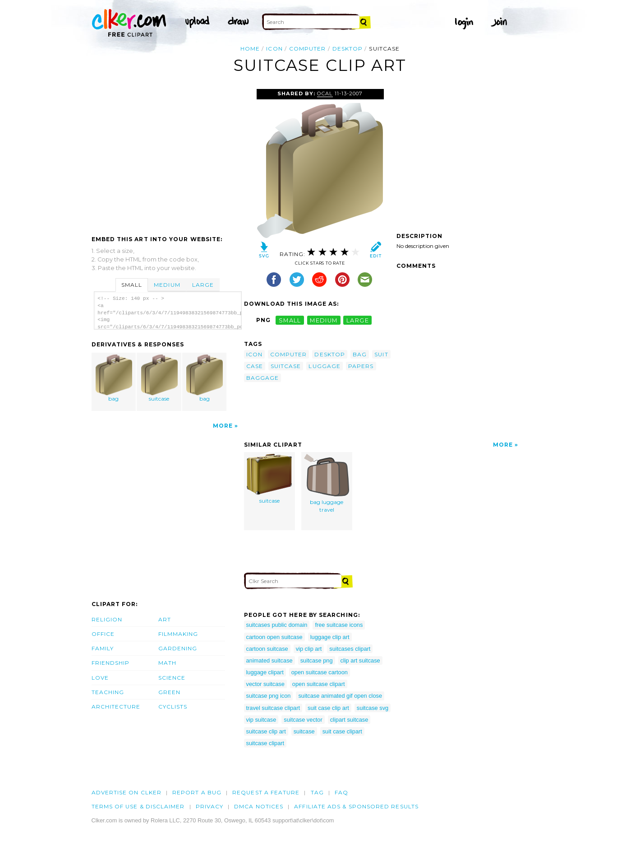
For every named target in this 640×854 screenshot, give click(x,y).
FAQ (341, 792)
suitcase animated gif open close (340, 695)
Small (131, 284)
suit (381, 354)
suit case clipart (342, 731)
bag (113, 378)
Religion (107, 619)
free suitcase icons (339, 624)
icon (274, 48)
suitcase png (316, 660)
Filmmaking (178, 633)
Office (103, 633)
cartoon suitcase (267, 648)
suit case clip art (328, 708)
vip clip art (309, 648)
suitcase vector (303, 719)
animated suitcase (269, 660)
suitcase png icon (268, 695)
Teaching (108, 692)
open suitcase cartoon (319, 672)
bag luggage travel (326, 483)
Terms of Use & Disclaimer (138, 806)
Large (203, 284)
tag (317, 792)
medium (324, 320)
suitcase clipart (265, 743)
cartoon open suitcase (274, 637)
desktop (347, 48)
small (290, 320)
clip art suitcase (360, 660)
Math (167, 662)
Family (103, 648)
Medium (167, 284)
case (254, 366)
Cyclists (173, 706)
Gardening (178, 648)
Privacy (210, 806)
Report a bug (196, 792)
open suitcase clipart (318, 684)
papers (360, 366)
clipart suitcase (349, 719)
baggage (262, 377)
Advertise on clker (126, 792)
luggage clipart (265, 672)
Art (164, 619)
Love (100, 677)
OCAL (324, 93)
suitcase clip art (266, 731)
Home (250, 48)
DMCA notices (258, 806)
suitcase (159, 378)
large (357, 320)
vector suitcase (265, 684)
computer (307, 48)
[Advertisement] (167, 156)
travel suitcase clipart (273, 708)
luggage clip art (330, 637)
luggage (324, 366)
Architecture (116, 706)
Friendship (111, 662)
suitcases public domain (277, 624)
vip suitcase (261, 719)
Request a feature (265, 792)
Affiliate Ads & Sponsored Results (356, 806)
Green (169, 692)
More (223, 425)
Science (172, 677)
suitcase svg (372, 708)
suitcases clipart (349, 648)
